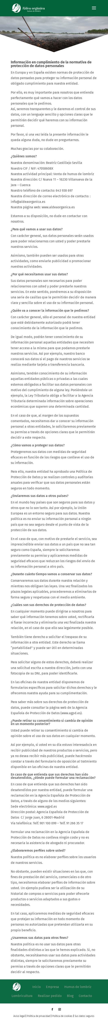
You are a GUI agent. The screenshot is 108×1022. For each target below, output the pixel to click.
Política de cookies (62, 1016)
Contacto (85, 996)
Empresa (52, 987)
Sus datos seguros (84, 1016)
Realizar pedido (50, 996)
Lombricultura (22, 996)
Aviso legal (19, 1016)
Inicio (36, 987)
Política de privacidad (38, 1016)
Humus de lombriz (77, 987)
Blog (70, 996)
